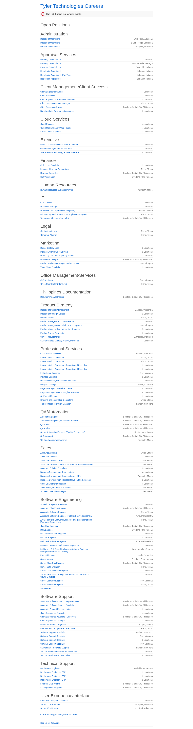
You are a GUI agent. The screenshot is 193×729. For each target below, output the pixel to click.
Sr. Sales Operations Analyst (53, 491)
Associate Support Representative (55, 609)
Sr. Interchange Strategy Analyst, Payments (59, 341)
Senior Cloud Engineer (50, 132)
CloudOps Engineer (49, 526)
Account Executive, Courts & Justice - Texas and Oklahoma (67, 464)
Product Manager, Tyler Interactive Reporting (60, 329)
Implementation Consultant (52, 357)
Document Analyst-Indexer (52, 297)
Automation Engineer (49, 417)
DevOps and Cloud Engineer (53, 533)
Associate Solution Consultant (53, 468)
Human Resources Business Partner (56, 190)
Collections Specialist (49, 165)
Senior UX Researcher (50, 704)
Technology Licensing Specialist (54, 218)
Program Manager (48, 384)
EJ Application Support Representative (57, 628)
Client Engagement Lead (51, 92)
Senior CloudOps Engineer (52, 563)
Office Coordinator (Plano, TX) (53, 284)
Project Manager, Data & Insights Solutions (59, 392)
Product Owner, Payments (52, 333)
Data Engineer (46, 530)
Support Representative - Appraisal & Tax (58, 651)
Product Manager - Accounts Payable (57, 321)
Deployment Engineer (50, 668)
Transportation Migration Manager (55, 404)
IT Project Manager (49, 206)
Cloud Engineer (47, 124)
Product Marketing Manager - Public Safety (59, 263)
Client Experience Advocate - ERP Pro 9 (58, 617)
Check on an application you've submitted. (59, 714)
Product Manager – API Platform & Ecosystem (61, 325)
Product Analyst (47, 317)
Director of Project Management (54, 310)
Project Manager (47, 555)
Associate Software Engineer (53, 512)
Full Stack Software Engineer (53, 541)
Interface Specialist (48, 377)
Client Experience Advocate (52, 613)
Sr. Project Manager (49, 396)
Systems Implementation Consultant (56, 400)
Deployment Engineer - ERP (53, 672)
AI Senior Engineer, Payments (53, 504)
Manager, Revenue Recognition (54, 169)
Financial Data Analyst (50, 684)
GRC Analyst (46, 203)
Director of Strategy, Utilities (52, 314)
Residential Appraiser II (50, 79)
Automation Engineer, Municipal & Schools (59, 421)
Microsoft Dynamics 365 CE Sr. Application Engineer (63, 214)
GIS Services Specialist (50, 354)
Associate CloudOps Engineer (53, 508)
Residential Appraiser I (50, 71)
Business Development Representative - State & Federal (65, 480)
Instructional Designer (50, 373)
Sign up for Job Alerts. (50, 723)
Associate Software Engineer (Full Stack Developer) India (66, 516)
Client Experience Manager (52, 621)
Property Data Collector (50, 59)
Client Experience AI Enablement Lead (57, 99)
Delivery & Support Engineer (53, 624)
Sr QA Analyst (46, 436)
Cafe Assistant (46, 280)
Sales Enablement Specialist (53, 484)
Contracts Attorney (48, 231)
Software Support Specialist (52, 632)
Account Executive (48, 453)
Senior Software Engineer (51, 581)
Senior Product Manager (51, 337)
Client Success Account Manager (55, 103)
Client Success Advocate (51, 107)
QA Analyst (45, 424)
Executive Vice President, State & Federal (59, 144)
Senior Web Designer (50, 708)
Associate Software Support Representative (59, 601)
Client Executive (47, 96)
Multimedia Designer (49, 259)
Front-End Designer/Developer (54, 700)
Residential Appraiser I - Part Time (55, 75)
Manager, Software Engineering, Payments (59, 545)
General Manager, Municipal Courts (56, 148)
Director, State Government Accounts (57, 111)
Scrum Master (46, 559)
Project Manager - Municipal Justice (56, 388)
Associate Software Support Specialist (57, 605)
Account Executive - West (51, 460)
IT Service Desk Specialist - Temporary (57, 210)
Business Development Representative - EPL (60, 476)
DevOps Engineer (48, 537)
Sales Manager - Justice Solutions (55, 487)
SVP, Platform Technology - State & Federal (59, 152)
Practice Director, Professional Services (58, 380)
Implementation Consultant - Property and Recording (64, 365)
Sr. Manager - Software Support (54, 648)
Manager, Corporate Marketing (54, 252)
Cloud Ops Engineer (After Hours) (55, 128)
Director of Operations (50, 39)
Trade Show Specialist (50, 267)
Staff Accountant (47, 177)
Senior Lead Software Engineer (54, 571)
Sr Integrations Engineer (51, 687)
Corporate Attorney (48, 235)
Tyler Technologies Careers (71, 6)
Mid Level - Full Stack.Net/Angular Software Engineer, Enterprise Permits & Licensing (64, 550)
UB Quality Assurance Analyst (53, 440)
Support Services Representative (55, 655)
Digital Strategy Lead (49, 248)
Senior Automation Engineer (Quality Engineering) (62, 432)
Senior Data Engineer (50, 567)
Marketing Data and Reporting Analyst (57, 255)
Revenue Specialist (49, 173)
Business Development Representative (57, 472)
